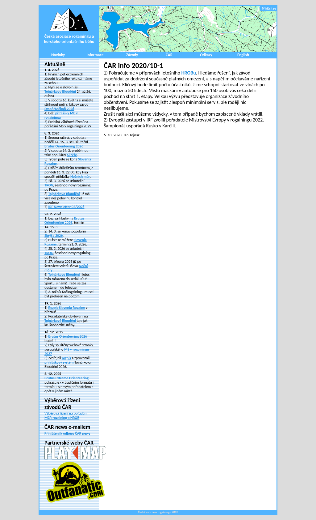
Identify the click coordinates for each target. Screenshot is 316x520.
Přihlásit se (269, 8)
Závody (132, 55)
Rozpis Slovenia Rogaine (66, 307)
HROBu (188, 73)
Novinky (58, 55)
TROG (48, 185)
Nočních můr (80, 176)
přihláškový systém (58, 362)
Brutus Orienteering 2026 (63, 146)
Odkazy (206, 55)
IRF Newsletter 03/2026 (66, 207)
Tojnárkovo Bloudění (60, 91)
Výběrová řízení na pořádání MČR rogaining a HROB (65, 415)
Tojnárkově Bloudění (60, 320)
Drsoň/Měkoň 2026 (59, 109)
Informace (95, 55)
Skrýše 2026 (53, 235)
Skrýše (72, 155)
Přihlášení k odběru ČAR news (67, 433)
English (243, 55)
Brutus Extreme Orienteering (66, 378)
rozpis (66, 358)
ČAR (169, 55)
